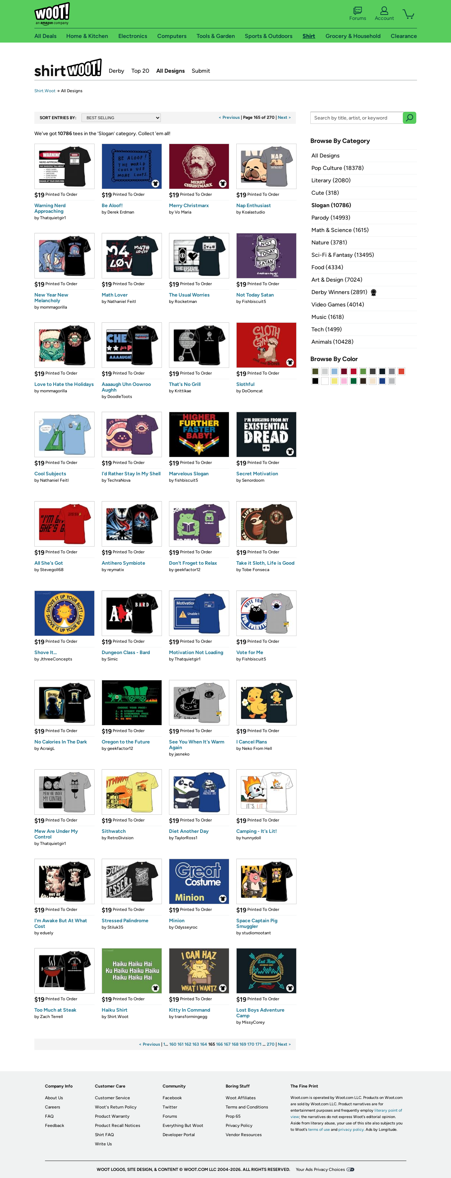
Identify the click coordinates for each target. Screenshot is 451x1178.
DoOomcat (252, 390)
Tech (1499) (326, 329)
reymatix (115, 569)
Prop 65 (233, 1116)
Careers (52, 1107)
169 (242, 1044)
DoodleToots (119, 396)
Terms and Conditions (247, 1107)
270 (271, 1044)
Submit (201, 70)
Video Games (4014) (337, 304)
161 (180, 1044)
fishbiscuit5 (186, 480)
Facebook (172, 1097)
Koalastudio (253, 212)
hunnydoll (251, 837)
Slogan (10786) (331, 205)
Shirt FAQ (104, 1134)
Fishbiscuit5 (254, 301)
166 (219, 1044)
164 (203, 1044)
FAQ (49, 1116)
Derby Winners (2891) (339, 292)
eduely (46, 932)
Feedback (54, 1125)
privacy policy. (351, 1129)
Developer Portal (179, 1134)
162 (188, 1044)
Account (384, 13)
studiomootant (256, 932)
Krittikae (183, 390)
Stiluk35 (115, 927)
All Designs (170, 70)
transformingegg (191, 1016)
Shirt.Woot (68, 67)
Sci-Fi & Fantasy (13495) (342, 254)
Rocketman (186, 301)
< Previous (229, 117)
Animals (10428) (332, 341)
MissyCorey (253, 1022)
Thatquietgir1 (53, 217)
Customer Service (112, 1097)
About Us (54, 1097)
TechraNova (118, 480)
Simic (112, 659)
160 (172, 1044)
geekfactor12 (188, 569)
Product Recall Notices (117, 1125)
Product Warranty (112, 1116)
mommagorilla (53, 307)
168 (235, 1044)
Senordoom (253, 480)
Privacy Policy (239, 1125)
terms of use (319, 1129)
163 (195, 1044)
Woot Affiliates (241, 1097)
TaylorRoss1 (186, 837)
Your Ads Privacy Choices (320, 1169)
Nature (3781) (329, 242)
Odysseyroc (186, 927)
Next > (284, 117)
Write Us (103, 1143)
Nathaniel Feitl (121, 301)
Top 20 (140, 70)
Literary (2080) (331, 180)
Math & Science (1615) (340, 230)
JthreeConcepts (56, 659)
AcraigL (47, 748)
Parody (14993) (330, 217)
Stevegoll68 (51, 569)
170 (250, 1044)
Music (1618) (327, 317)
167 (227, 1044)
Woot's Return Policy (115, 1107)
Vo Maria (183, 212)
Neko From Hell (257, 748)
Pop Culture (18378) (337, 168)
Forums (357, 13)
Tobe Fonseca (255, 569)
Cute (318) (325, 192)
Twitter (170, 1107)
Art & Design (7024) (336, 279)
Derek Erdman (120, 212)
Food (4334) (327, 267)
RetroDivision (120, 837)
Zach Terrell (51, 1016)
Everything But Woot (183, 1125)
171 (258, 1044)
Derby (116, 70)
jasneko (182, 754)
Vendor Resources (244, 1134)
